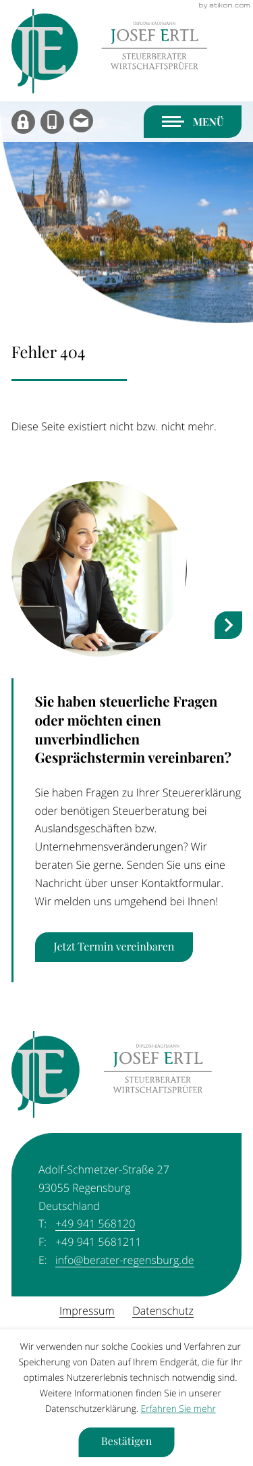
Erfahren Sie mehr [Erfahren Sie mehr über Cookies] (178, 1408)
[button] (52, 122)
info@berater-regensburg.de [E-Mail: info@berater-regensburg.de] (124, 1260)
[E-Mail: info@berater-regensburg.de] (81, 122)
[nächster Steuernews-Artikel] (228, 625)
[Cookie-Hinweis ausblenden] (126, 1442)
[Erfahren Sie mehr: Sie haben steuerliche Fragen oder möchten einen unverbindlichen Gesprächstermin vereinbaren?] (114, 947)
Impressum (87, 1310)
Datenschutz (162, 1310)
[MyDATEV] (23, 122)
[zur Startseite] (109, 51)
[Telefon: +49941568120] (95, 1224)
